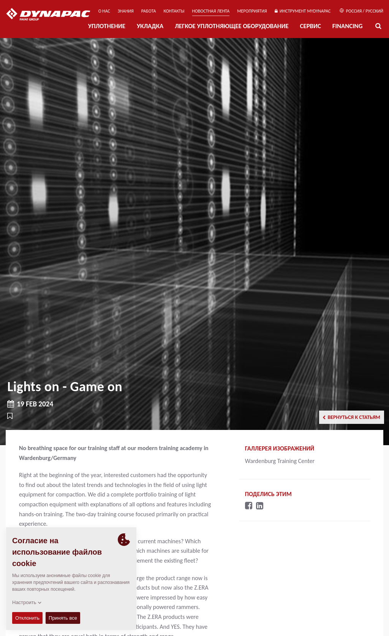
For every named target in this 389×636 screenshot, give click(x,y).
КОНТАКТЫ (173, 11)
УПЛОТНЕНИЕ (106, 26)
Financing (347, 26)
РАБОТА (148, 11)
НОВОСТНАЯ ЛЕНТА (211, 11)
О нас (104, 11)
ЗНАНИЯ (126, 11)
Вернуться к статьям (351, 417)
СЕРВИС (310, 26)
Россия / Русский (361, 11)
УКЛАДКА (150, 26)
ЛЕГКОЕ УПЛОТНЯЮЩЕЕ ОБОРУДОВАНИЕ (231, 26)
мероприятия (252, 11)
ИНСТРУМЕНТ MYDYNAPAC (303, 11)
